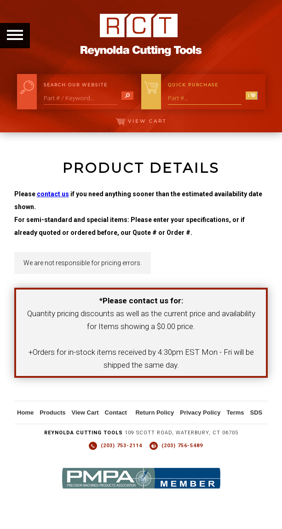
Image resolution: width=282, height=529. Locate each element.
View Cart (141, 121)
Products (52, 412)
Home (25, 412)
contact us (53, 194)
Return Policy (154, 412)
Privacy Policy (200, 412)
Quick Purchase (193, 84)
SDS (256, 412)
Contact (116, 412)
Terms (235, 412)
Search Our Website (76, 84)
